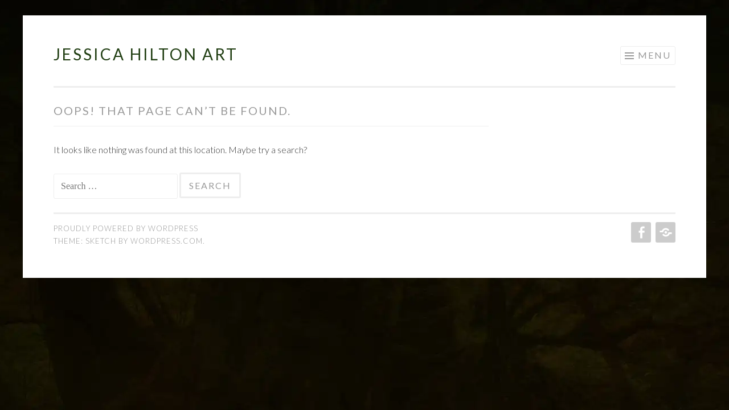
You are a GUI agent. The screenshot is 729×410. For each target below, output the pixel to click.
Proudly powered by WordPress (126, 228)
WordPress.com (166, 240)
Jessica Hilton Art (146, 54)
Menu (654, 55)
